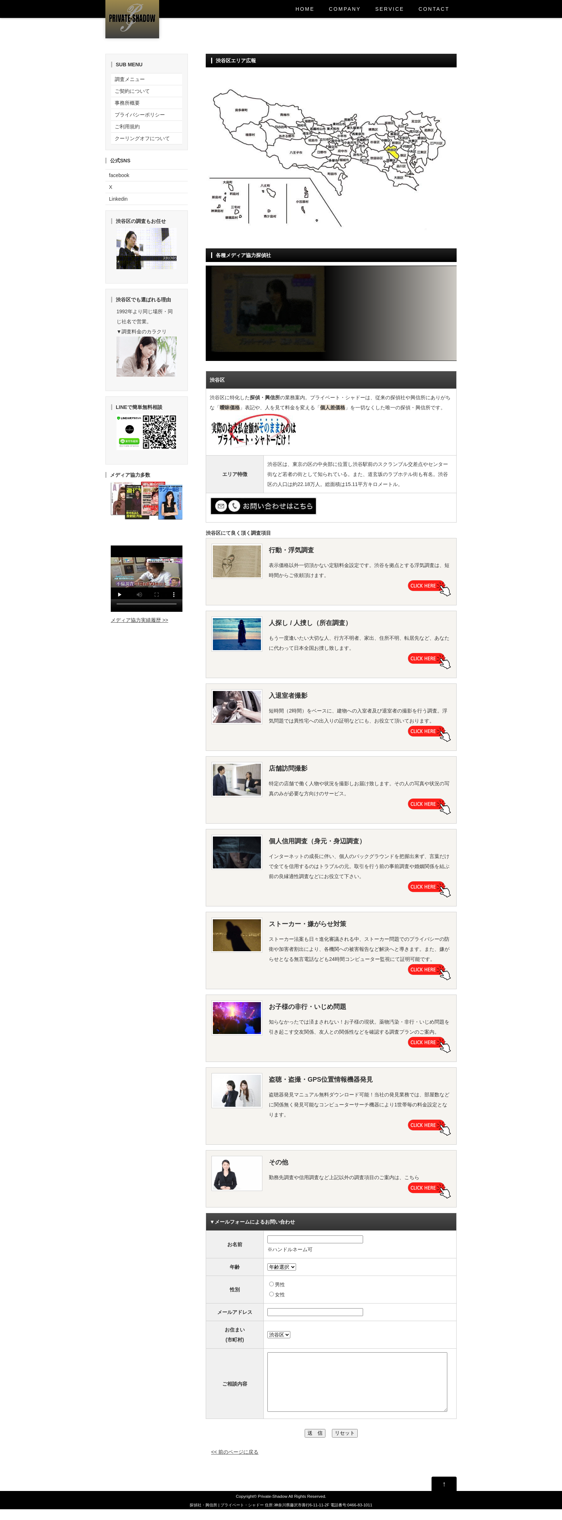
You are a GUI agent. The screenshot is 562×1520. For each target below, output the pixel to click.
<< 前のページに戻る (234, 1463)
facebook (119, 175)
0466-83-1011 (359, 1516)
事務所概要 (127, 103)
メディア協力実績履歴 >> (139, 620)
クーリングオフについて (142, 138)
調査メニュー (130, 79)
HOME (304, 9)
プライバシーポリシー (140, 115)
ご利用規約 (127, 126)
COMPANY (345, 9)
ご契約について (132, 91)
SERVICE (389, 9)
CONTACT (434, 9)
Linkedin (118, 199)
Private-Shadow (272, 1507)
